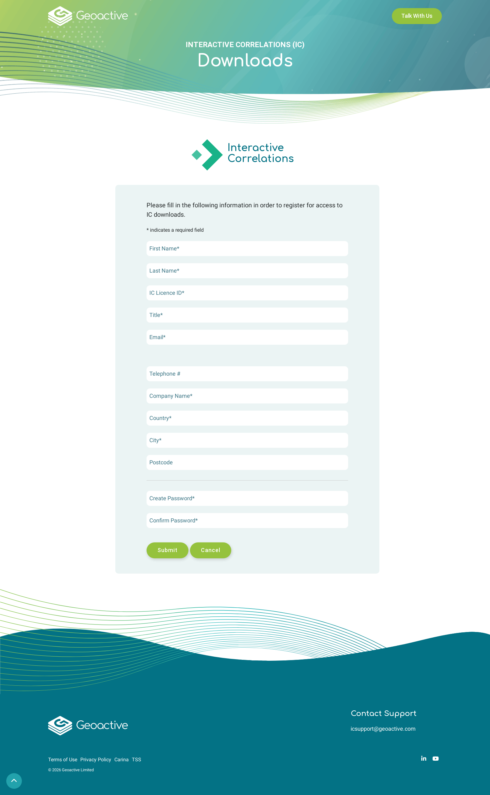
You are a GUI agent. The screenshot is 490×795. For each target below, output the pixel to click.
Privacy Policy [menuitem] (95, 760)
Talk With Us (416, 15)
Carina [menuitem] (121, 760)
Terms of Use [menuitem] (62, 760)
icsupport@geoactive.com (383, 728)
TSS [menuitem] (136, 760)
